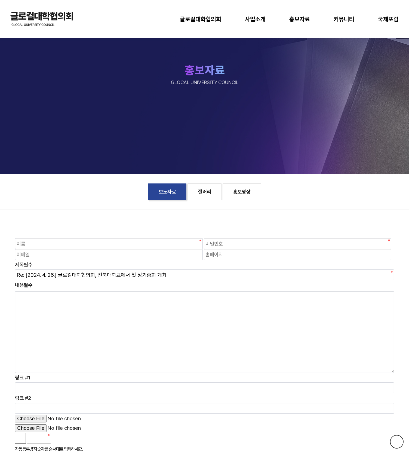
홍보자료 (299, 19)
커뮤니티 (344, 19)
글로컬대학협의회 (200, 19)
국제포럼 (388, 19)
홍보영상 (241, 192)
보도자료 (167, 192)
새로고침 (69, 438)
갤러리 (204, 192)
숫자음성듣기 (57, 438)
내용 (23, 285)
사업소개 (255, 19)
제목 (23, 265)
